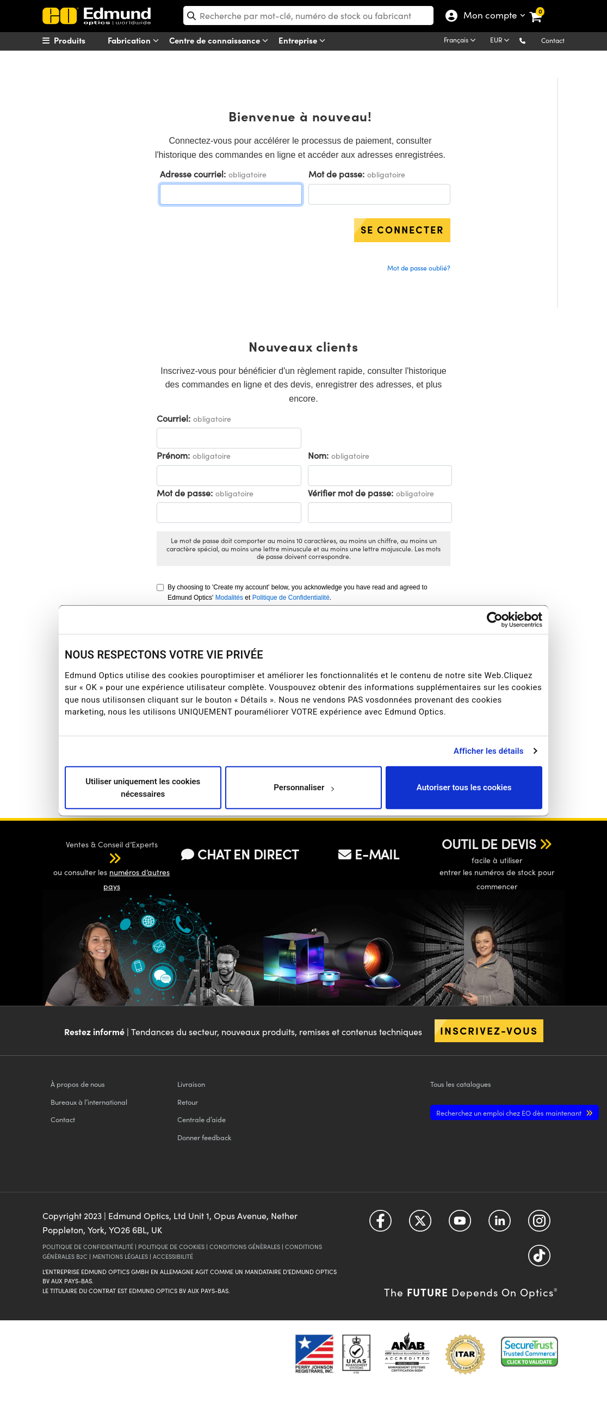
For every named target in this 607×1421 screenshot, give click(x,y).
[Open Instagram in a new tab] (539, 1225)
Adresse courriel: (193, 174)
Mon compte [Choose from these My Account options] (489, 16)
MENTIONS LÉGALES (120, 1256)
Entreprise (304, 40)
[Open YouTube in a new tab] (460, 1225)
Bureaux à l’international (89, 1101)
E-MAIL (368, 854)
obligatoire (247, 174)
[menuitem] (83, 40)
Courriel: (173, 418)
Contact (553, 40)
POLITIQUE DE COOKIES (171, 1246)
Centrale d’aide (201, 1119)
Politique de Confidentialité (291, 597)
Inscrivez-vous (489, 1030)
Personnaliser (304, 787)
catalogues (460, 1083)
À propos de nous (78, 1083)
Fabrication (135, 40)
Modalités (229, 597)
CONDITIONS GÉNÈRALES (244, 1246)
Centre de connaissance (220, 40)
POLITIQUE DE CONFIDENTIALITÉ (87, 1246)
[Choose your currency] (501, 41)
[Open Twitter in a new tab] (420, 1225)
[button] (531, 40)
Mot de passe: (336, 174)
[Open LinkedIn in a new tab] (499, 1225)
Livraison (191, 1083)
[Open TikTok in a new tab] (539, 1259)
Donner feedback (204, 1137)
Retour (187, 1101)
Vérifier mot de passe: (350, 493)
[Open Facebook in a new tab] (380, 1225)
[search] (308, 15)
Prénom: (173, 455)
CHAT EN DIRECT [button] (240, 854)
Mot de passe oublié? (418, 267)
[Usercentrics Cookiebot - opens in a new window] (494, 619)
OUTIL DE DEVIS (489, 843)
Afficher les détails (488, 751)
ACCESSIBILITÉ (173, 1256)
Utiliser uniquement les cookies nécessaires (142, 788)
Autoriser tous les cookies (464, 787)
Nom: (318, 455)
